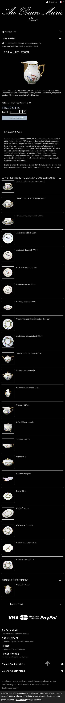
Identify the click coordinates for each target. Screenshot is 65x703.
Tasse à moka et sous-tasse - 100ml (30, 198)
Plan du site (23, 684)
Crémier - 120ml (22, 405)
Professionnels (10, 653)
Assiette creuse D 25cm (25, 284)
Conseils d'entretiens (39, 684)
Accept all (13, 696)
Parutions (21, 649)
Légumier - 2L (22, 456)
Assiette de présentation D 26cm (29, 336)
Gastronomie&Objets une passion (15, 634)
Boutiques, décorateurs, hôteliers (15, 657)
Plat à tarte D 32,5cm (24, 525)
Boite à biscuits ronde (25, 422)
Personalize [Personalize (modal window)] (21, 700)
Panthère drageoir (23, 474)
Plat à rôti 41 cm (22, 508)
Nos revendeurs (19, 681)
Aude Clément (10, 638)
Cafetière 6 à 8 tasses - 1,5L (27, 388)
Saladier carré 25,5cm (25, 560)
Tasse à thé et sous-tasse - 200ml (29, 216)
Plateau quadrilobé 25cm (26, 543)
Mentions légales (9, 684)
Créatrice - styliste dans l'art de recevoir (18, 641)
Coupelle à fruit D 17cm (25, 302)
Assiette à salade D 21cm (26, 267)
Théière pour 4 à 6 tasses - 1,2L (29, 353)
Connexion (51, 2)
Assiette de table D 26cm (26, 233)
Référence (6, 103)
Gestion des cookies (11, 688)
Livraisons (6, 681)
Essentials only (53, 696)
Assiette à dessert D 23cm (26, 250)
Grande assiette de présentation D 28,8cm (33, 319)
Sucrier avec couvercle (25, 370)
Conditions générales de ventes (42, 681)
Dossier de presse (9, 649)
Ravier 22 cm (21, 491)
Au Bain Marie (10, 630)
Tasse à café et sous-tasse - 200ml (30, 181)
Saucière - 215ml (23, 439)
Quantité (5, 112)
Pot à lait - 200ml (23, 584)
